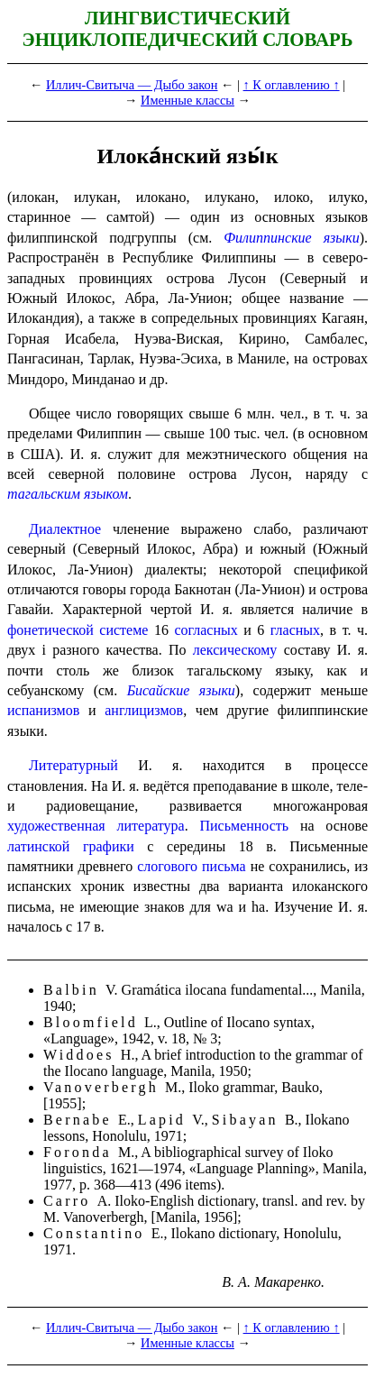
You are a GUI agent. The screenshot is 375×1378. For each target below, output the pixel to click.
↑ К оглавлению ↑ (291, 85)
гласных (295, 630)
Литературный (73, 765)
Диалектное (65, 529)
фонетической (50, 630)
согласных (205, 630)
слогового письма (191, 866)
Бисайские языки (181, 690)
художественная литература (96, 825)
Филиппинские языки (291, 237)
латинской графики (70, 846)
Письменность (243, 825)
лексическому (235, 649)
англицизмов (144, 710)
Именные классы (187, 100)
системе (123, 630)
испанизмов (43, 710)
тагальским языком (67, 493)
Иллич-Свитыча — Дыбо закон (132, 85)
